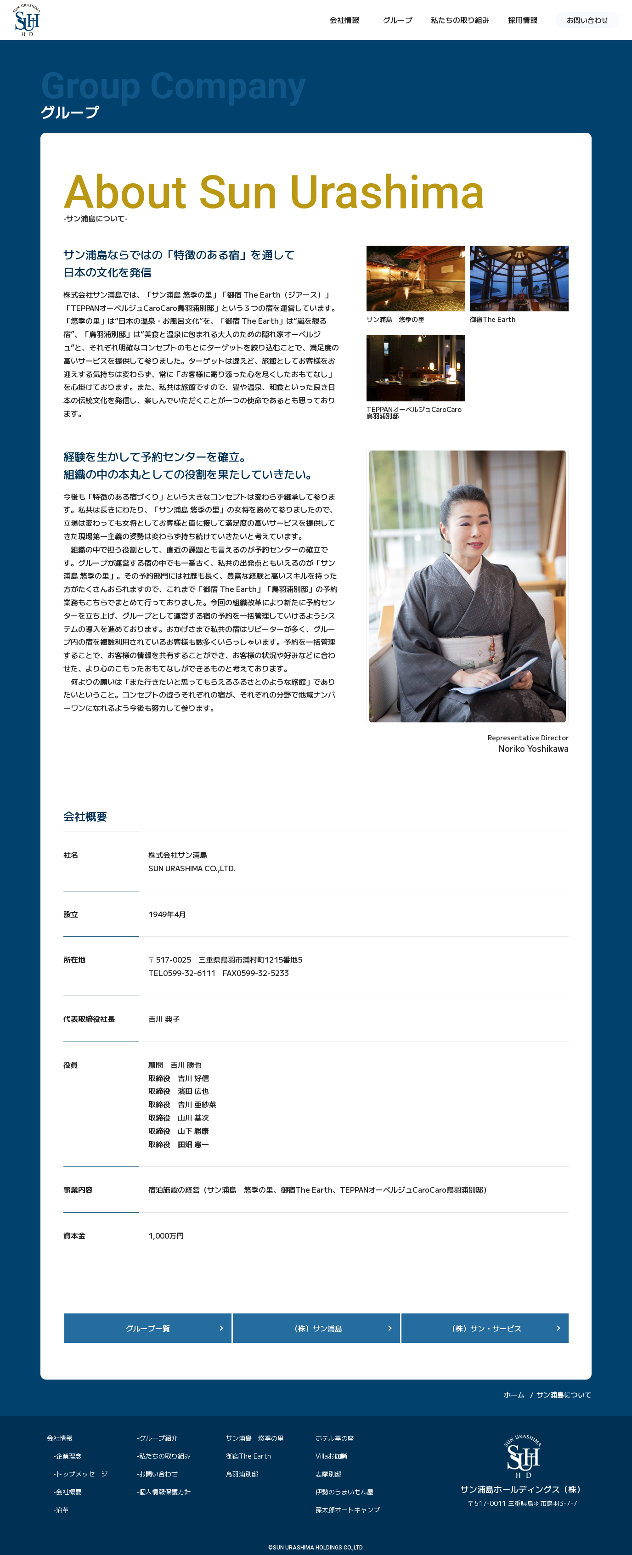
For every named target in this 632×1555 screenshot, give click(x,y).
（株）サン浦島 (316, 1328)
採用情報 (522, 19)
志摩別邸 (328, 1473)
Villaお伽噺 (331, 1455)
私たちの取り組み (460, 19)
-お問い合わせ (157, 1473)
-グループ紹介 (157, 1437)
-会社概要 (67, 1491)
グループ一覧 (148, 1328)
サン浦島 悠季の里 (255, 1437)
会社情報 (344, 19)
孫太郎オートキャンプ (348, 1509)
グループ (397, 19)
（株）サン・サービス (485, 1328)
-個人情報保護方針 (163, 1491)
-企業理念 (67, 1455)
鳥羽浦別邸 (242, 1473)
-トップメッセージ (80, 1473)
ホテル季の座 (335, 1437)
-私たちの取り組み (163, 1455)
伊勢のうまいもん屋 (344, 1491)
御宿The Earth (248, 1455)
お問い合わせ (587, 20)
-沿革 (61, 1509)
